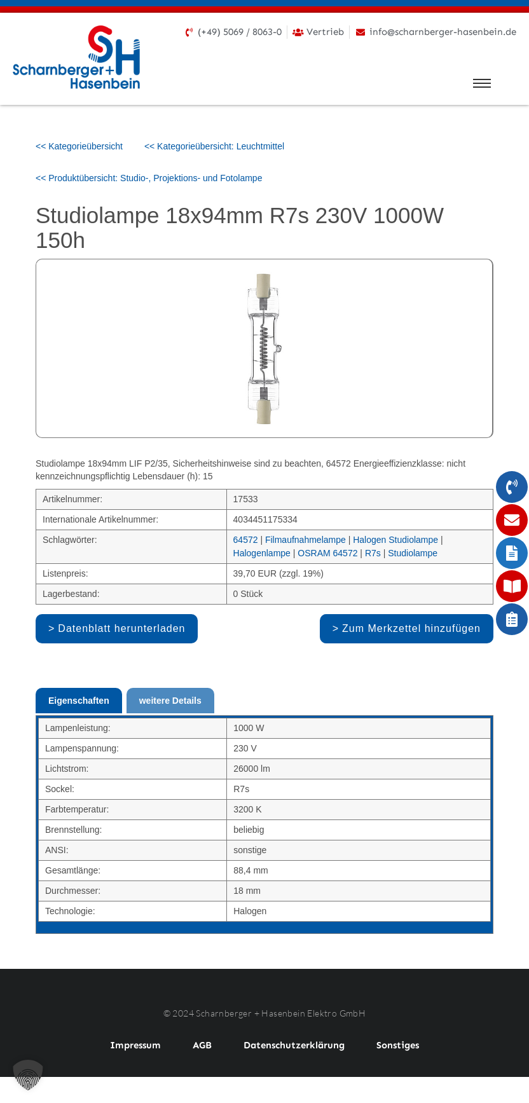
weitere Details (170, 700)
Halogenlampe (262, 553)
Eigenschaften (78, 700)
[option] (264, 348)
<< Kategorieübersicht (79, 146)
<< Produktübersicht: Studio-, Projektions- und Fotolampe (149, 178)
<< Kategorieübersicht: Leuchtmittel (214, 146)
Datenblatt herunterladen (121, 628)
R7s (373, 553)
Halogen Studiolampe (395, 540)
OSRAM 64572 (327, 553)
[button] (28, 1075)
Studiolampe (412, 553)
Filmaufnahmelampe (305, 540)
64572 (245, 540)
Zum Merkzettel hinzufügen (411, 628)
